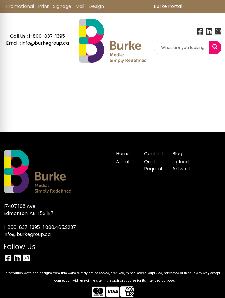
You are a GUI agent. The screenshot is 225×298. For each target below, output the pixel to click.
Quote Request (153, 165)
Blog (177, 153)
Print (43, 6)
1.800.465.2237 (59, 227)
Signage (62, 6)
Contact (153, 153)
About (123, 161)
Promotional (20, 6)
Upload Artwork (181, 165)
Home (123, 153)
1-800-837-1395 (22, 227)
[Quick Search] (181, 47)
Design (96, 6)
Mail (79, 6)
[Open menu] (213, 77)
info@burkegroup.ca (45, 43)
